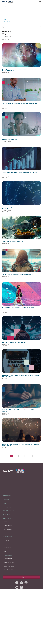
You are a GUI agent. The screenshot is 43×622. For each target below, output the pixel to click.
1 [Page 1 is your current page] (11, 456)
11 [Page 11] (31, 456)
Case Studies (7, 21)
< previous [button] (6, 456)
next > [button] (36, 456)
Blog (5, 19)
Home (3, 6)
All (4, 16)
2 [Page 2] (14, 456)
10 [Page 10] (28, 456)
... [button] (25, 456)
